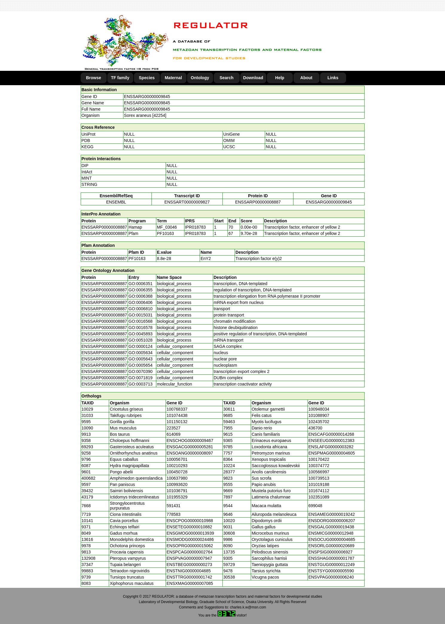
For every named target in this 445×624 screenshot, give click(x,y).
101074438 (176, 415)
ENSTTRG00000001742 (189, 577)
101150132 (176, 421)
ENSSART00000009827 (187, 202)
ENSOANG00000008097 (189, 453)
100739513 (318, 478)
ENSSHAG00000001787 (331, 558)
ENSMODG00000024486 (190, 539)
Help (279, 77)
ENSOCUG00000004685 (331, 539)
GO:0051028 (140, 340)
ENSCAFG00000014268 (331, 434)
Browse (93, 77)
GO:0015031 (140, 315)
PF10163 (137, 258)
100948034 (318, 409)
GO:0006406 (140, 302)
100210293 (176, 465)
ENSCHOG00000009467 (189, 440)
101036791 (176, 490)
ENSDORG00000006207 (331, 520)
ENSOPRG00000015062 (189, 545)
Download (253, 77)
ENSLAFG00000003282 (331, 446)
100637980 (176, 478)
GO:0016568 (140, 321)
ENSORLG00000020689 (331, 545)
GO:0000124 (140, 346)
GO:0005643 (140, 359)
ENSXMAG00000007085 (189, 583)
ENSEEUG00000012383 (331, 440)
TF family (120, 77)
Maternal (173, 77)
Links (333, 77)
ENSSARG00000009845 (147, 96)
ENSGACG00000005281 (189, 446)
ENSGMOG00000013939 (190, 533)
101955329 (176, 497)
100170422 (318, 459)
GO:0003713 (140, 384)
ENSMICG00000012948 (331, 533)
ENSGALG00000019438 (331, 526)
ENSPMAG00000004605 (331, 453)
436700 (315, 428)
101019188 (318, 484)
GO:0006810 (140, 308)
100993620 (176, 484)
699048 (315, 505)
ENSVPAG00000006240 (331, 577)
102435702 (318, 421)
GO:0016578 (140, 327)
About (306, 77)
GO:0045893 (140, 333)
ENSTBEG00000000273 (189, 564)
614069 (173, 434)
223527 (173, 428)
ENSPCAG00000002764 (189, 552)
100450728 (176, 471)
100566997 (318, 471)
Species (147, 77)
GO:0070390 (140, 371)
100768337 (176, 409)
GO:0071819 (140, 377)
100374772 (318, 465)
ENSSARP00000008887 (258, 202)
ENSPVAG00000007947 (189, 558)
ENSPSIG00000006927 (330, 552)
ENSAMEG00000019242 (331, 514)
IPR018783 (195, 227)
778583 (173, 514)
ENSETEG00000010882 (189, 526)
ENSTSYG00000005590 (331, 570)
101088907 (318, 415)
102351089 (318, 497)
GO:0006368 (140, 296)
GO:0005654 (140, 365)
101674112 (318, 490)
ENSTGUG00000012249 (331, 564)
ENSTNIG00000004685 (188, 570)
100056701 (176, 459)
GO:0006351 (140, 283)
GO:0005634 (140, 352)
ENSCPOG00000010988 (189, 520)
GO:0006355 (140, 289)
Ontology (200, 77)
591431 (173, 505)
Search (227, 77)
